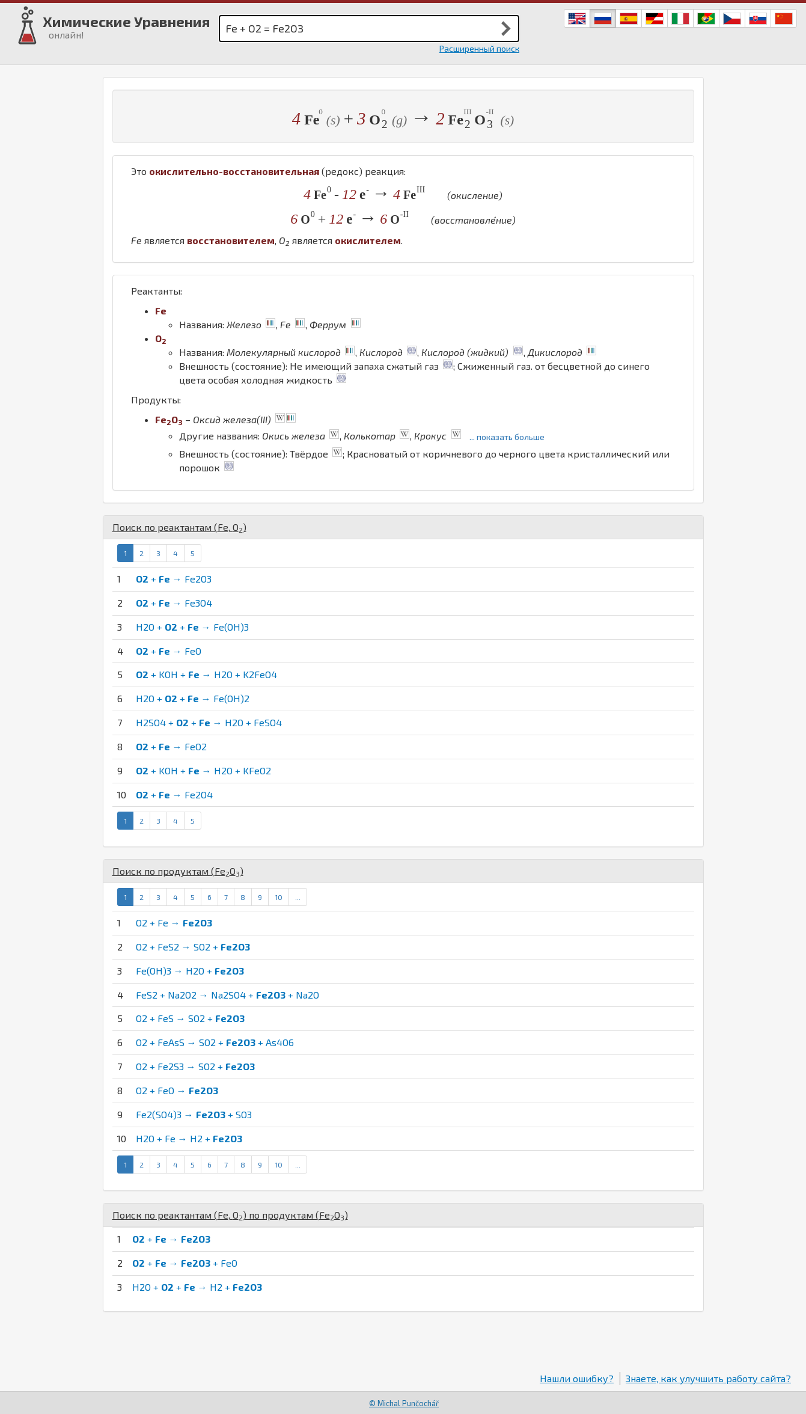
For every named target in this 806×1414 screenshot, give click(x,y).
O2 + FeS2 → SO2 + (193, 946)
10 (278, 897)
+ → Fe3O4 (174, 602)
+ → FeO (168, 650)
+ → (171, 1238)
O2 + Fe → (174, 922)
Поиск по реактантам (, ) (179, 527)
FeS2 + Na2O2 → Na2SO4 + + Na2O (227, 994)
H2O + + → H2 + (197, 1287)
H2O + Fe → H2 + (189, 1138)
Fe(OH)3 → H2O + (190, 970)
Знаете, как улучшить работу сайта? (708, 1378)
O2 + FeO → (177, 1090)
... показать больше (507, 437)
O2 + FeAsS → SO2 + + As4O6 (215, 1042)
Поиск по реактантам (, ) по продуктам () (230, 1214)
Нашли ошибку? (577, 1378)
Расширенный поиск (479, 48)
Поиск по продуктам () (177, 871)
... (298, 897)
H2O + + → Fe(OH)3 (192, 626)
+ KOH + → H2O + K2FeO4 (206, 674)
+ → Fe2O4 (174, 794)
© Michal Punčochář (404, 1403)
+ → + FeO (184, 1263)
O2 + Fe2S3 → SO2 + (195, 1066)
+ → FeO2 (171, 746)
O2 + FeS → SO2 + (190, 1018)
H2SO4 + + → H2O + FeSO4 (209, 722)
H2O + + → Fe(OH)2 (192, 698)
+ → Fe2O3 (174, 578)
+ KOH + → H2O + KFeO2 (203, 770)
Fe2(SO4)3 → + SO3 (194, 1114)
